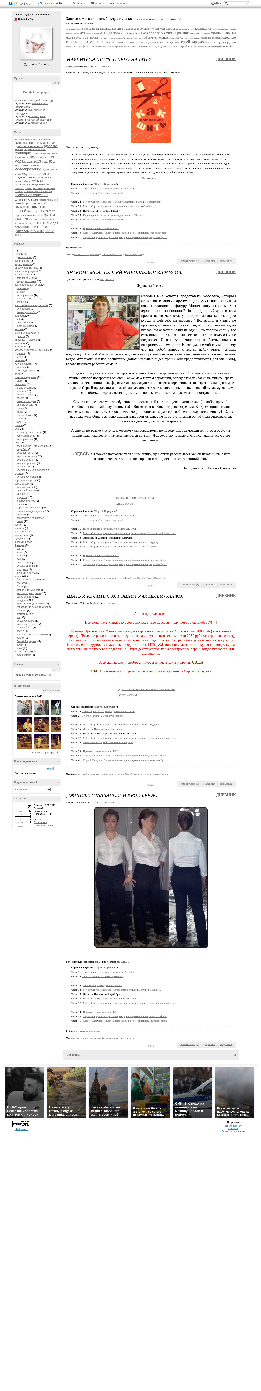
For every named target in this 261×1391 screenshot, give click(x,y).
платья (20, 631)
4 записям (143, 19)
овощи (20, 408)
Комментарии (43, 14)
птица (20, 411)
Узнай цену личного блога (30, 675)
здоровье (51, 146)
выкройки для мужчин (29, 593)
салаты (21, 418)
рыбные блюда (25, 415)
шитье (36, 223)
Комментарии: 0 (37, 110)
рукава (20, 638)
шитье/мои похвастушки (88, 1031)
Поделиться (226, 260)
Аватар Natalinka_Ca (36, 43)
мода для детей (25, 452)
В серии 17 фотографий (45, 752)
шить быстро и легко (116, 47)
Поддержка (213, 3)
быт (19, 548)
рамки (20, 521)
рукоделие (20, 538)
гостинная (22, 288)
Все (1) (56, 669)
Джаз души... (22, 113)
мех (32, 157)
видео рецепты (23, 264)
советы (40, 215)
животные (20, 343)
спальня (21, 302)
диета (20, 356)
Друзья (29, 14)
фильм (49, 215)
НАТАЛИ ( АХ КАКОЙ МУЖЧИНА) (34, 120)
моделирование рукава (200, 33)
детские (21, 336)
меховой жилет (43, 157)
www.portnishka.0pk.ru (155, 774)
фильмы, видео (23, 542)
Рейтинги (80, 3)
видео (34, 139)
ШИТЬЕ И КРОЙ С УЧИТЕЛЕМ (152, 497)
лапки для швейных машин (45, 153)
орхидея (19, 504)
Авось (98, 3)
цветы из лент (24, 257)
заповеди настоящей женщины (32, 350)
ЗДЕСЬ (82, 453)
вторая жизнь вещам (28, 590)
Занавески (20, 346)
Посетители (40, 822)
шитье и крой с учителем (186, 46)
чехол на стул (35, 219)
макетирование (22, 157)
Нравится (210, 260)
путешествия (22, 535)
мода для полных (28, 165)
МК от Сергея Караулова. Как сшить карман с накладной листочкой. (122, 201)
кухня (20, 291)
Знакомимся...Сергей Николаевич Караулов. (108, 742)
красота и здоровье (25, 377)
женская (21, 367)
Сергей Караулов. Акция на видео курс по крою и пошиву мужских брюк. (125, 237)
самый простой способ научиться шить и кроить (32, 205)
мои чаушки (23, 308)
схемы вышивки (25, 326)
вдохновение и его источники (33, 446)
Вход (61, 3)
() (197, 260)
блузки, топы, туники (28, 579)
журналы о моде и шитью (31, 603)
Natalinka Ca (16, 19)
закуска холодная (26, 401)
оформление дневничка (28, 507)
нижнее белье (24, 627)
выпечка (44, 139)
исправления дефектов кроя (32, 607)
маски (20, 380)
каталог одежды (26, 278)
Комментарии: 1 (40, 103)
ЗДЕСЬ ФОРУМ (142, 503)
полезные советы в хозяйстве (38, 191)
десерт (20, 398)
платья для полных (34, 188)
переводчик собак (27, 312)
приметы (19, 528)
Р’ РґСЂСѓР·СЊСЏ (39, 64)
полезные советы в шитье (31, 634)
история (21, 555)
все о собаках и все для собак (31, 305)
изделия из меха (26, 435)
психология (52, 200)
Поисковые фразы (44, 825)
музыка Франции (26, 566)
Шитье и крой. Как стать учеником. (103, 219)
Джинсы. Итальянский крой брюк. (102, 728)
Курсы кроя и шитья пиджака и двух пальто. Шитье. (113, 215)
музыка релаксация (28, 476)
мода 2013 (32, 161)
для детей (22, 600)
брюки (27, 140)
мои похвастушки (26, 624)
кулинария (23, 153)
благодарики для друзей (30, 511)
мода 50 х (22, 449)
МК (18, 319)
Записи (18, 14)
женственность (33, 146)
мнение (21, 494)
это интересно (42, 231)
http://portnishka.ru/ (134, 578)
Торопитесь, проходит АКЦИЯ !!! (102, 985)
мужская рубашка (23, 181)
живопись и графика (26, 339)
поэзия (32, 199)
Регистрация (47, 3)
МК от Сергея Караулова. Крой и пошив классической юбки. (118, 206)
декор (47, 142)
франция (21, 218)
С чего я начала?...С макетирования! (102, 192)
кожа (17, 374)
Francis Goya (22, 107)
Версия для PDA (233, 1126)
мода (19, 161)
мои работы (23, 322)
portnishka (19, 140)
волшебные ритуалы (26, 271)
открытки (22, 514)
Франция (19, 545)
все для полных (23, 274)
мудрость (22, 497)
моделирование (28, 169)
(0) (49, 675)
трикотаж (22, 583)
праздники (22, 569)
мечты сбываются (27, 490)
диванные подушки (25, 332)
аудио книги (21, 260)
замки (20, 552)
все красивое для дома (28, 284)
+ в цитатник (104, 66)
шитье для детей (156, 46)
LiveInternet (20, 4)
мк (53, 157)
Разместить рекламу (233, 1131)
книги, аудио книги (25, 370)
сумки (20, 644)
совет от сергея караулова (221, 42)
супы (19, 422)
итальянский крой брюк (96, 1038)
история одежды (24, 363)
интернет (19, 149)
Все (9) (56, 83)
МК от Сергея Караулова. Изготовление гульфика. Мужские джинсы (122, 724)
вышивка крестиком (28, 142)
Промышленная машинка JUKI (101, 228)
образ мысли (22, 483)
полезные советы (26, 298)
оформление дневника (32, 184)
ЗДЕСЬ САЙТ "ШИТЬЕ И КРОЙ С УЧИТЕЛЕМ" (164, 689)
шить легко (25, 223)
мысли (129, 38)
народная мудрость (26, 480)
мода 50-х (48, 161)
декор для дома (25, 596)
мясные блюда (25, 404)
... (16, 250)
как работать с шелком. (34, 149)
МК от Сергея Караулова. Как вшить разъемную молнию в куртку (120, 542)
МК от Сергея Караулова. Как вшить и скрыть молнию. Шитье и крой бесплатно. (129, 533)
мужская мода (25, 466)
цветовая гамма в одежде (31, 470)
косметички (23, 614)
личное (19, 425)
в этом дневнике (26, 773)
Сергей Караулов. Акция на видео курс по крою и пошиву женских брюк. (125, 232)
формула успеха (26, 500)
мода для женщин (27, 456)
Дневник (226, 59)
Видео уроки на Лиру (26, 267)
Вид (218, 4)
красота (191, 29)
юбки (19, 648)
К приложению (51, 690)
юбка (18, 235)
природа (42, 200)
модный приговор (26, 463)
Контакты (233, 1128)
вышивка (20, 315)
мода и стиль (24, 562)
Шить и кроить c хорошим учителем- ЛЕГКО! (108, 188)
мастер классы (25, 295)
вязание (19, 329)
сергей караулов (29, 210)
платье (19, 188)
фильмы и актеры (27, 572)
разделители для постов (30, 518)
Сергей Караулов (26, 641)
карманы (21, 610)
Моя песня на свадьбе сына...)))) (34, 100)
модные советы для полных (33, 177)
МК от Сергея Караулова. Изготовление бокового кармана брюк (119, 546)
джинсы (78, 1038)
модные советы (35, 173)
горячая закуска (25, 394)
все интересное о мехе (29, 432)
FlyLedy (19, 254)
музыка (37, 180)
